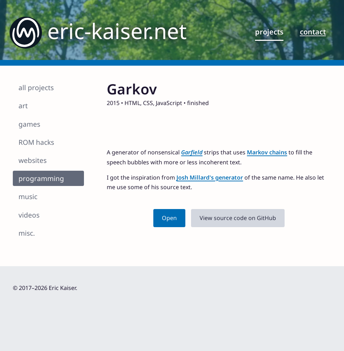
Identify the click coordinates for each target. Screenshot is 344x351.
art (23, 105)
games (29, 124)
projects (269, 32)
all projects (36, 87)
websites (32, 160)
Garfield (191, 152)
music (27, 196)
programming (41, 178)
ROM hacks (36, 142)
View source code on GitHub (238, 218)
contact (313, 32)
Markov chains (267, 152)
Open (169, 218)
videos (28, 215)
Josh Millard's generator (209, 177)
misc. (26, 233)
